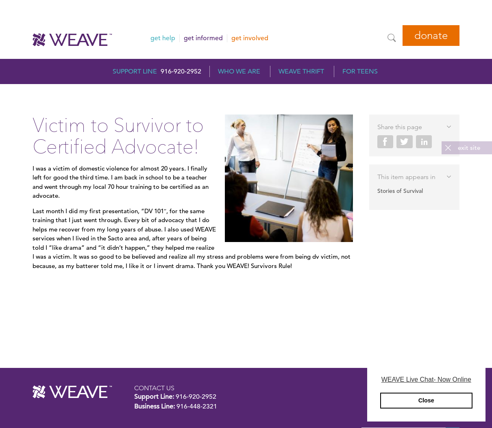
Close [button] (426, 400)
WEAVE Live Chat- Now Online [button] (426, 379)
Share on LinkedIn (424, 141)
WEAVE (72, 391)
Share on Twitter (404, 141)
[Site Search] (391, 38)
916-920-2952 (181, 71)
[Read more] (289, 180)
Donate (431, 35)
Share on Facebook (385, 141)
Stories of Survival (400, 191)
